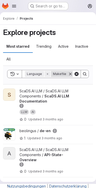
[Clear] (76, 74)
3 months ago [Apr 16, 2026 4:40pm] (52, 119)
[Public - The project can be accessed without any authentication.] (21, 106)
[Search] (85, 74)
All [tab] (8, 59)
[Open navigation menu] (14, 6)
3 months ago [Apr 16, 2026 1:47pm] (51, 138)
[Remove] (70, 74)
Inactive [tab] (81, 46)
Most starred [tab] (17, 46)
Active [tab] (63, 46)
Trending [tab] (43, 46)
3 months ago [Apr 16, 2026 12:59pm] (52, 171)
